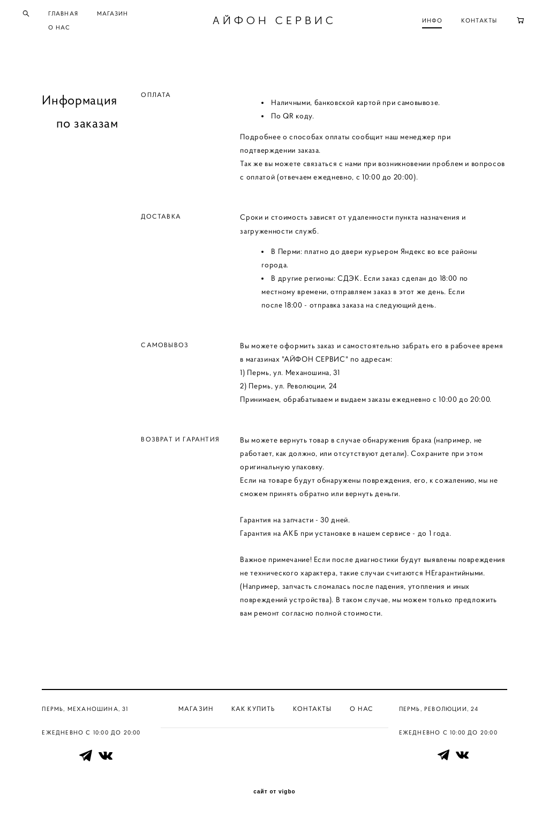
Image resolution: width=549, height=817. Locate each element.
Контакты (312, 708)
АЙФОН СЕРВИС (274, 22)
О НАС (73, 29)
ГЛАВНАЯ (77, 15)
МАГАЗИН (126, 15)
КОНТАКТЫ (465, 22)
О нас (361, 708)
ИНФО (418, 22)
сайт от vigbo (274, 791)
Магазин (195, 708)
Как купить (253, 708)
